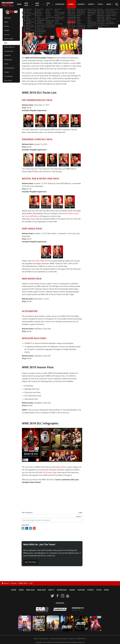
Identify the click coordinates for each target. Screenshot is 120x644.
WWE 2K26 (26, 4)
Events (91, 4)
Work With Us (81, 639)
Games (71, 4)
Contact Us (44, 639)
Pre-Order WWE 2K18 (40, 261)
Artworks (7, 55)
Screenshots (8, 51)
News (19, 4)
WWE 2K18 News (29, 21)
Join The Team (30, 562)
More (108, 4)
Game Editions (9, 47)
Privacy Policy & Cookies (58, 639)
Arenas (6, 35)
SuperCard (59, 4)
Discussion (8, 80)
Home (13, 590)
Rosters (81, 4)
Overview (7, 18)
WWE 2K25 (37, 4)
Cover (6, 64)
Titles (100, 4)
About (36, 639)
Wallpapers (8, 60)
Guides (6, 30)
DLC (5, 43)
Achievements (9, 68)
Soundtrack (8, 76)
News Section (61, 467)
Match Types (8, 39)
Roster (6, 26)
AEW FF (48, 4)
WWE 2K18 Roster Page (47, 472)
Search (71, 639)
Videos (6, 72)
